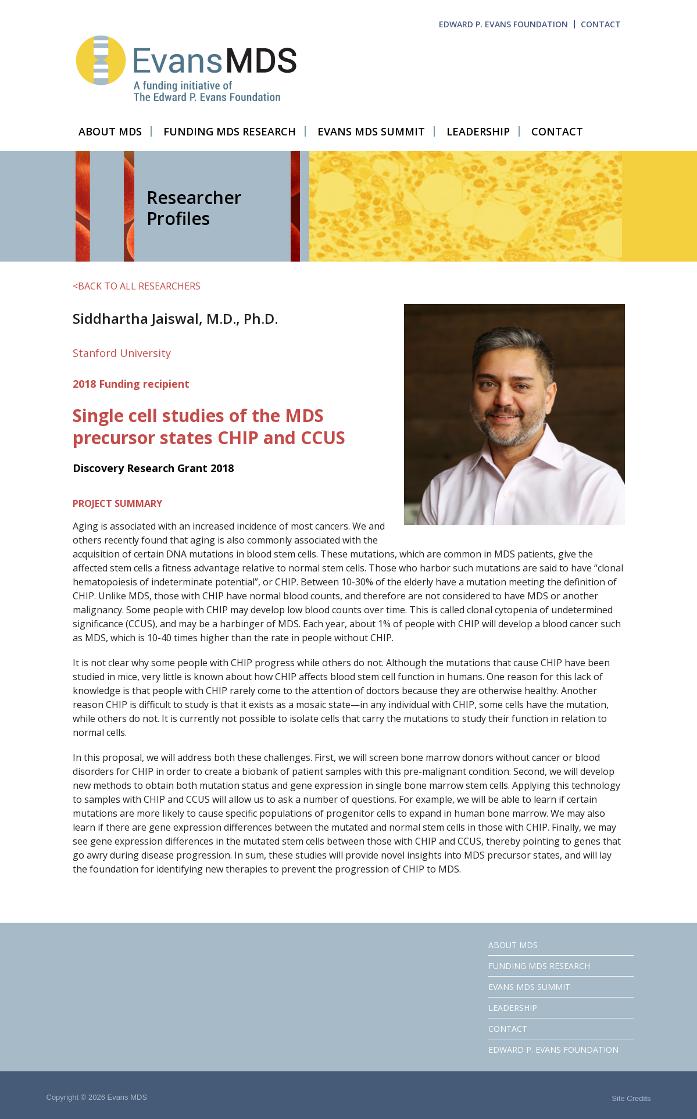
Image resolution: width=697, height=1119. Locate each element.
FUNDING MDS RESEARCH (539, 965)
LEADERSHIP (512, 1007)
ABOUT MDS (513, 944)
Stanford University (122, 353)
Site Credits (631, 1098)
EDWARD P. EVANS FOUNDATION (503, 24)
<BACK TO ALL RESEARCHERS (137, 286)
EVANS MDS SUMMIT (529, 986)
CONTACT (601, 24)
